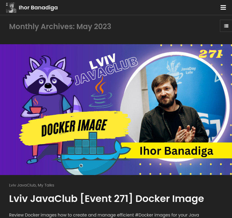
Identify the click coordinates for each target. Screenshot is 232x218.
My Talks (46, 185)
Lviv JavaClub (22, 185)
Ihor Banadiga (38, 7)
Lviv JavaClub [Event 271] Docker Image (106, 198)
